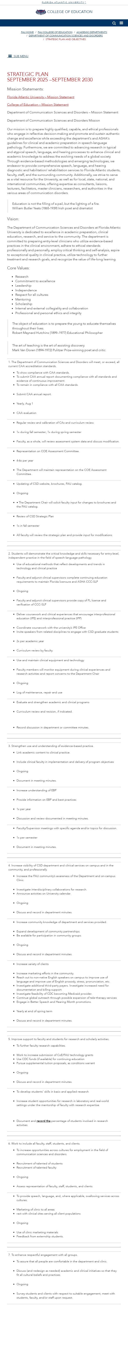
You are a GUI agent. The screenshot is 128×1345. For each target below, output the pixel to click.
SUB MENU (17, 56)
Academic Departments (91, 32)
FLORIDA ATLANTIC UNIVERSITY (64, 2)
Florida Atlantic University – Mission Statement (40, 97)
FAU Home (27, 32)
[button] (114, 22)
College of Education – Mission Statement (37, 104)
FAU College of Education (55, 32)
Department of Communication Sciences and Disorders (66, 35)
